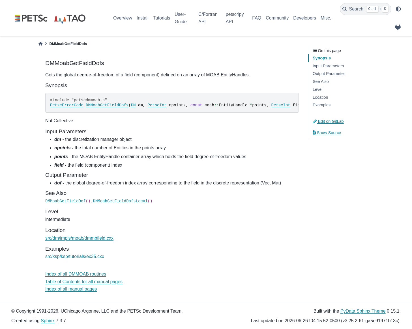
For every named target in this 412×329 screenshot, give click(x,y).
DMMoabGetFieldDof (65, 201)
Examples (322, 105)
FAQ (256, 18)
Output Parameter (329, 73)
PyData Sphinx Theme (363, 311)
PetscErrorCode (66, 105)
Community (277, 18)
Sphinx (48, 320)
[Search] (365, 9)
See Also (321, 81)
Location (320, 97)
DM (133, 105)
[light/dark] (398, 9)
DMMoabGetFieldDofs (107, 105)
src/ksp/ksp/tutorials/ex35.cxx (74, 256)
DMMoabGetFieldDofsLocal (120, 201)
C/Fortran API (208, 18)
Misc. (326, 18)
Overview (122, 18)
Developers (304, 18)
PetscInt (157, 105)
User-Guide (181, 18)
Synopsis (322, 58)
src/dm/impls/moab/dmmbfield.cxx (79, 238)
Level (317, 89)
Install (143, 18)
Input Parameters (328, 66)
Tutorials (161, 18)
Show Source (327, 132)
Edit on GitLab (328, 121)
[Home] (40, 44)
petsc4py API (235, 18)
